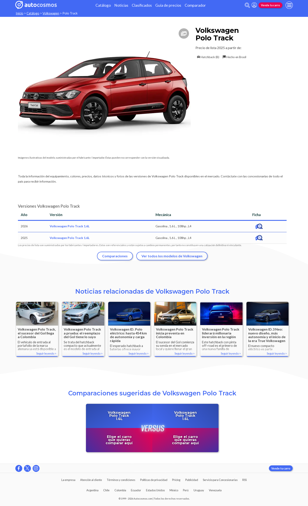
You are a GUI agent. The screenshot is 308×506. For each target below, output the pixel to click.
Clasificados (142, 5)
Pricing (176, 480)
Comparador (195, 5)
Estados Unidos (155, 490)
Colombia (120, 490)
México (174, 490)
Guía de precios (168, 5)
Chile (106, 490)
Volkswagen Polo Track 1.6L (69, 226)
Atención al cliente (91, 480)
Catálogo (103, 5)
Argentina (92, 490)
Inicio (19, 13)
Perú (186, 490)
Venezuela (215, 490)
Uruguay (199, 490)
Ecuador (136, 490)
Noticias (121, 5)
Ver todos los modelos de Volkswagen (171, 256)
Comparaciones (115, 256)
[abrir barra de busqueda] (247, 5)
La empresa (68, 480)
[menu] (289, 5)
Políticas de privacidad (153, 480)
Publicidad (191, 480)
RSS (244, 480)
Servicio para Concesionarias (220, 480)
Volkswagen (51, 13)
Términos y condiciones (121, 480)
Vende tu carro (270, 5)
